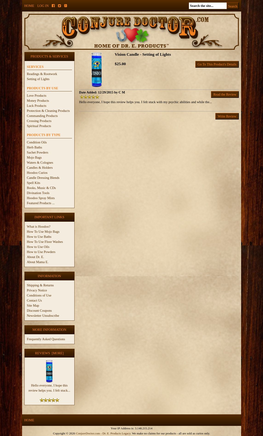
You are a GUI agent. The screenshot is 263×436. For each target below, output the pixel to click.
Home (29, 6)
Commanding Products (42, 116)
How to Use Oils (38, 247)
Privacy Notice (37, 290)
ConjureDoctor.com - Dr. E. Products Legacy (103, 433)
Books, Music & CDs (41, 188)
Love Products (36, 95)
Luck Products (36, 106)
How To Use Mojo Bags (43, 231)
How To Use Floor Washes (45, 242)
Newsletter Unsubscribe (43, 315)
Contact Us (34, 300)
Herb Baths (34, 147)
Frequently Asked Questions (46, 339)
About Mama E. (38, 262)
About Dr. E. (35, 257)
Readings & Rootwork (42, 74)
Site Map (33, 305)
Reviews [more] (49, 353)
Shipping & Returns (40, 285)
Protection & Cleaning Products (48, 111)
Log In (43, 6)
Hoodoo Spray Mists (41, 198)
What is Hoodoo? (39, 226)
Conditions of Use (39, 295)
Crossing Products (39, 121)
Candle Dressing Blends (43, 178)
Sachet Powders (37, 152)
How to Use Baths (39, 236)
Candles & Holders (40, 167)
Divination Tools (38, 193)
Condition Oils (37, 142)
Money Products (38, 100)
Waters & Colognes (40, 162)
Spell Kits (33, 183)
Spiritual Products (39, 126)
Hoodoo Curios (37, 172)
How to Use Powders (41, 252)
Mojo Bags (34, 157)
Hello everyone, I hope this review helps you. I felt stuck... (49, 386)
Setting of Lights (38, 79)
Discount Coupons (39, 310)
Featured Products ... (41, 203)
